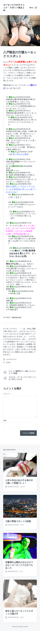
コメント (6, 394)
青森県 (8, 362)
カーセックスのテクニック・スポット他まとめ (14, 7)
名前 (4, 420)
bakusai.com (16, 317)
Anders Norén (23, 626)
